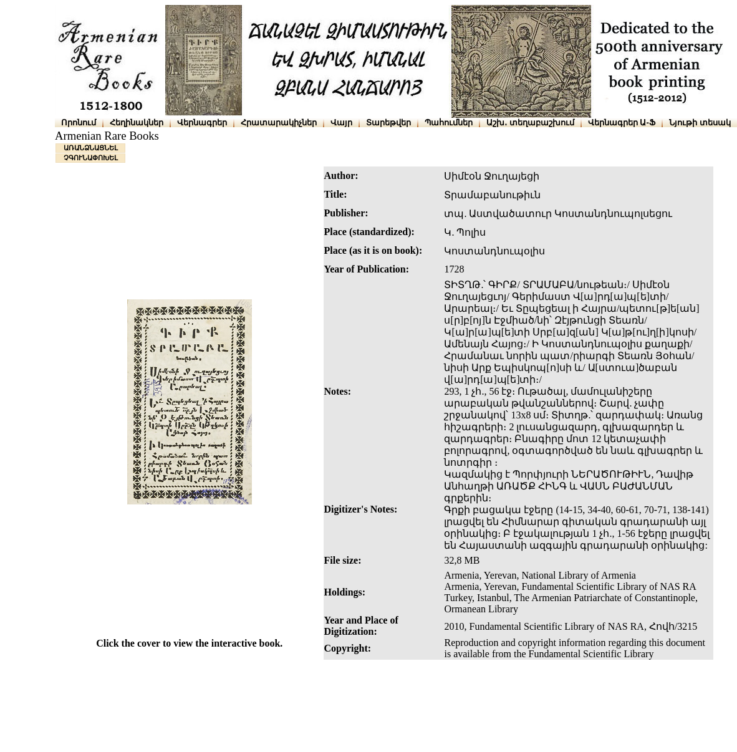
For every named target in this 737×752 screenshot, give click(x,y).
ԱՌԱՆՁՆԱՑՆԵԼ (91, 148)
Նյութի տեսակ (700, 122)
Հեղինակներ (136, 122)
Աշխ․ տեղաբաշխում (530, 122)
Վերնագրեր (202, 122)
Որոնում (78, 122)
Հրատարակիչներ (279, 122)
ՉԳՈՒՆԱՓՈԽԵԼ (91, 157)
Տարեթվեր (388, 122)
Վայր (341, 122)
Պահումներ (449, 122)
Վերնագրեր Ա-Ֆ (621, 122)
